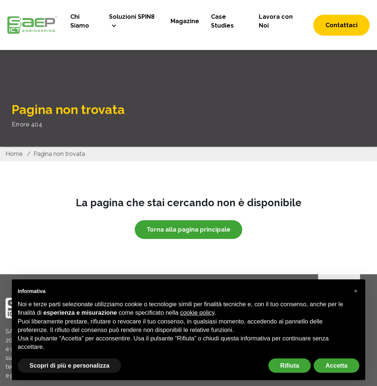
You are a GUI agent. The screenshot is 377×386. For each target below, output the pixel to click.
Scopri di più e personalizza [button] (69, 365)
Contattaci (341, 25)
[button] (356, 291)
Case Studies (222, 21)
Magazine (184, 21)
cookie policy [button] (197, 312)
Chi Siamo (79, 21)
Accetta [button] (336, 365)
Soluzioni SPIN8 (132, 16)
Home (14, 153)
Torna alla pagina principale (188, 229)
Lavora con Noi (276, 21)
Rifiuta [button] (289, 365)
